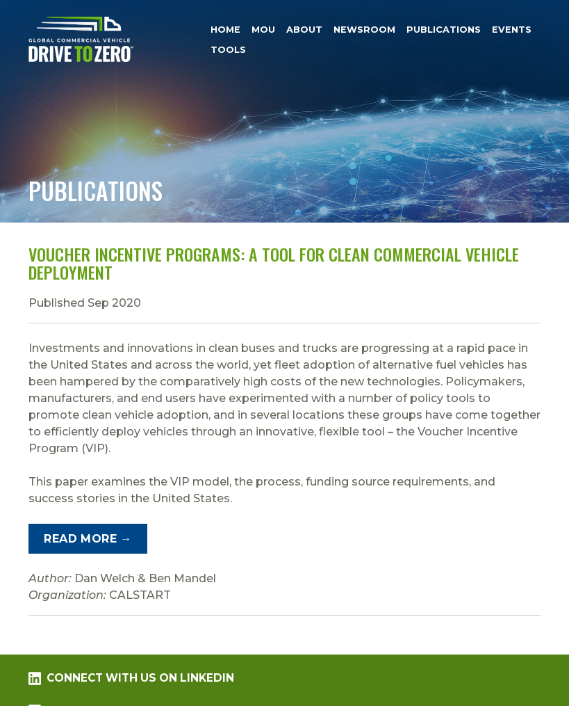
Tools (228, 50)
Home (225, 29)
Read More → (87, 538)
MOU (263, 29)
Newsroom (364, 29)
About (304, 29)
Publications (443, 29)
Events (511, 29)
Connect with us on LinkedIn (131, 678)
